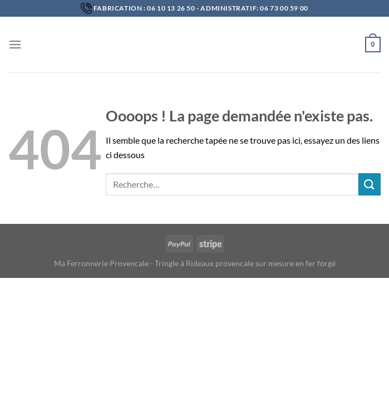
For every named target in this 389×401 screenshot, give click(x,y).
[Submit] (369, 184)
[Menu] (15, 44)
